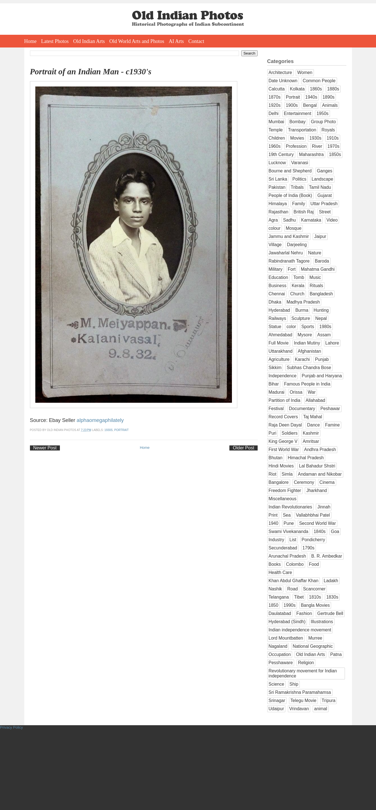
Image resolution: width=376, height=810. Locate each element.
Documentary (302, 408)
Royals (328, 129)
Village (275, 244)
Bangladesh (321, 293)
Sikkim (275, 367)
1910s (333, 138)
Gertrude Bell (330, 613)
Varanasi (299, 162)
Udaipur (276, 708)
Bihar (274, 384)
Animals (330, 105)
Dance (313, 425)
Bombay (298, 121)
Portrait (121, 430)
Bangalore (279, 482)
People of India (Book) (290, 195)
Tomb (298, 277)
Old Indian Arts (89, 41)
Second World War (317, 523)
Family (298, 203)
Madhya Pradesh (303, 302)
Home (30, 41)
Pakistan (277, 187)
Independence (283, 375)
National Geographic (313, 646)
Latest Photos (55, 41)
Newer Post (45, 447)
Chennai (277, 293)
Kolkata (297, 88)
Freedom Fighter (285, 490)
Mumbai (276, 121)
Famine (332, 425)
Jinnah (323, 506)
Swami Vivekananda (288, 531)
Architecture (280, 72)
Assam (324, 334)
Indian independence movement (300, 629)
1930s (109, 430)
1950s (322, 113)
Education (278, 277)
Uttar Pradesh (324, 203)
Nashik (275, 588)
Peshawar (330, 408)
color (291, 326)
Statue (275, 326)
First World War (284, 449)
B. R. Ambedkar (326, 556)
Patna (336, 654)
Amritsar (311, 441)
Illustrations (322, 621)
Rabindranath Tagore (289, 261)
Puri (273, 433)
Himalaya (278, 203)
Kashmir (311, 433)
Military (275, 269)
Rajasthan (278, 211)
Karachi (302, 359)
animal (320, 708)
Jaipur (320, 236)
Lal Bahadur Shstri (317, 466)
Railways (277, 318)
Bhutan (275, 457)
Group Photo (323, 121)
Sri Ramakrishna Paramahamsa (300, 692)
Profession (296, 146)
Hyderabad (279, 310)
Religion (306, 662)
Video (332, 220)
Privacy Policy (11, 727)
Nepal (321, 318)
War (312, 392)
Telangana (279, 597)
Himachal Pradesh (306, 457)
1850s (335, 154)
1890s (329, 97)
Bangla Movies (315, 605)
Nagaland (278, 646)
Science (276, 684)
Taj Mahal (312, 416)
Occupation (280, 654)
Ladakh (331, 580)
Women (304, 72)
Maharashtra (311, 154)
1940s (311, 97)
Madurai (276, 392)
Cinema (327, 482)
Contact (196, 41)
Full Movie (279, 343)
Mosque (293, 228)
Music (315, 277)
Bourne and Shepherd (290, 170)
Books (275, 564)
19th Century (281, 154)
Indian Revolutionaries (290, 506)
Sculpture (301, 318)
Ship (294, 684)
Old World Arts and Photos (136, 41)
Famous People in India (307, 384)
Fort (292, 269)
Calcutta (277, 88)
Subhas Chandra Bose (309, 367)
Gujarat (324, 195)
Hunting (321, 310)
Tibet (299, 597)
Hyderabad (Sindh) (287, 621)
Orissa (296, 392)
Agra (273, 220)
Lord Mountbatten (286, 638)
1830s (332, 597)
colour (275, 228)
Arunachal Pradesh (287, 556)
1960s (275, 146)
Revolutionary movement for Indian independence (303, 673)
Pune (289, 523)
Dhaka (275, 302)
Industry (276, 539)
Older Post (243, 447)
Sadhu (289, 220)
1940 (274, 523)
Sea (287, 515)
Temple (276, 129)
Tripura (329, 700)
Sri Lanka (278, 179)
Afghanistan (309, 351)
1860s (316, 88)
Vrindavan (299, 708)
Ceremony (304, 482)
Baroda (322, 261)
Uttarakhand (281, 351)
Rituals (316, 285)
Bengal (310, 105)
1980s (325, 326)
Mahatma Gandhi (318, 269)
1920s (275, 105)
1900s (292, 105)
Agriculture (279, 359)
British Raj (304, 211)
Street (325, 211)
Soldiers (289, 433)
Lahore (332, 343)
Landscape (322, 179)
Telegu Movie (303, 700)
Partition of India (285, 400)
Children (277, 138)
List (293, 539)
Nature (314, 252)
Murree (315, 638)
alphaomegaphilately (100, 420)
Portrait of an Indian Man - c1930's (90, 71)
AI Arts (176, 41)
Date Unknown (283, 80)
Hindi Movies (281, 466)
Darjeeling (297, 244)
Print (273, 515)
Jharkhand (316, 490)
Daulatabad (280, 613)
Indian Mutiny (307, 343)
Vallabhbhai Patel (313, 515)
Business (277, 285)
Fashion (304, 613)
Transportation (302, 129)
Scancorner (314, 588)
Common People (319, 80)
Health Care (280, 572)
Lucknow (277, 162)
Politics (299, 179)
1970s (333, 146)
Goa (335, 531)
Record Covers (283, 416)
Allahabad (315, 400)
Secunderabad (283, 547)
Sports (307, 326)
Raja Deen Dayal (285, 425)
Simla (287, 474)
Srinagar (277, 700)
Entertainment (297, 113)
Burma (301, 310)
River (317, 146)
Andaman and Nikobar (320, 474)
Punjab (322, 359)
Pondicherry (313, 539)
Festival (276, 408)
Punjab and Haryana (322, 375)
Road (292, 588)
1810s (315, 597)
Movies (297, 138)
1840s (320, 531)
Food (314, 564)
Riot (273, 474)
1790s (309, 547)
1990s (290, 605)
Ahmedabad (280, 334)
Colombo (294, 564)
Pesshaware (281, 662)
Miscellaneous (283, 498)
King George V (283, 441)
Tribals (297, 187)
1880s (333, 88)
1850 (274, 605)
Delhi (274, 113)
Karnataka (311, 220)
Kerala (298, 285)
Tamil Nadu (320, 187)
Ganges (324, 170)
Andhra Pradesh (320, 449)
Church (297, 293)
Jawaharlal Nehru (286, 252)
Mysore (304, 334)
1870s (275, 97)
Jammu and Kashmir (289, 236)
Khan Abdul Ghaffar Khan (294, 580)
